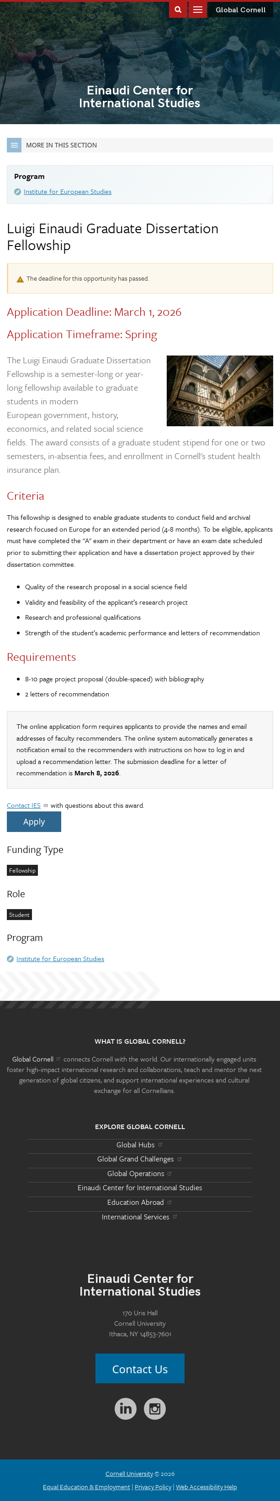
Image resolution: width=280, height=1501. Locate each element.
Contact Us (140, 1368)
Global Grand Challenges (140, 1158)
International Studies (139, 97)
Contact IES (28, 805)
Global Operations (140, 1173)
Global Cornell (241, 10)
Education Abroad (140, 1202)
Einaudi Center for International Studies (140, 1187)
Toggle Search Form (178, 9)
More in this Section (52, 145)
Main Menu (198, 9)
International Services (140, 1216)
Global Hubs (140, 1144)
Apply (34, 821)
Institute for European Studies (67, 191)
